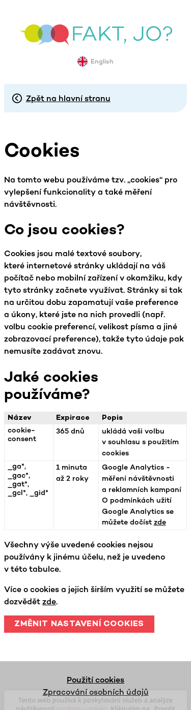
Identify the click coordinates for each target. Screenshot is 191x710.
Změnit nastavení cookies (79, 624)
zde (160, 522)
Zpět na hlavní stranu (68, 98)
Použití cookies (95, 679)
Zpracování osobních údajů (96, 692)
